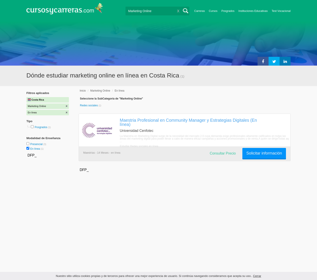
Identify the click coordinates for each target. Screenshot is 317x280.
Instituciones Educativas (253, 11)
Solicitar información (264, 153)
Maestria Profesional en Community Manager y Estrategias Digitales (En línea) (188, 122)
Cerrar (257, 276)
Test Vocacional (281, 11)
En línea (35, 148)
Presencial (36, 144)
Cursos (213, 11)
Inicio (83, 90)
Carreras (199, 11)
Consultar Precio (223, 153)
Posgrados (227, 11)
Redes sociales (89, 105)
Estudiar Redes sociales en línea (139, 146)
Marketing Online (100, 90)
